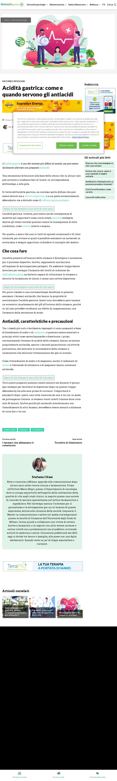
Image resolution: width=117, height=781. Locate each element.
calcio (5, 365)
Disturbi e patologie (19, 20)
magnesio (39, 332)
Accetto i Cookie (89, 145)
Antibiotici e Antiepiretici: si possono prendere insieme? (99, 182)
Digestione (9, 430)
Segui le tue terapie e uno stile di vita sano (28, 208)
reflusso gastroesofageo (55, 200)
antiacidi (44, 167)
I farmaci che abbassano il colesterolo (18, 444)
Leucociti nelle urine (96, 197)
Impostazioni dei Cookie (30, 145)
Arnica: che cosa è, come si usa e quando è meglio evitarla (98, 173)
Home (7, 20)
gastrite (56, 217)
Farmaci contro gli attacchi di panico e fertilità (42, 612)
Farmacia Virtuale (14, 603)
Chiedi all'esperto (41, 605)
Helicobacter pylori (12, 274)
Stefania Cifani (42, 476)
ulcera (26, 226)
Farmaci (24, 430)
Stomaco (37, 430)
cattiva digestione (35, 196)
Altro (62, 608)
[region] (58, 133)
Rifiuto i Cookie (66, 145)
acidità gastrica (12, 163)
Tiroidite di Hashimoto (68, 442)
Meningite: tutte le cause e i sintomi (69, 613)
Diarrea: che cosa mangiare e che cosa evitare (99, 164)
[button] (111, 4)
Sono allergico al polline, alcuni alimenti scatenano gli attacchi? (15, 611)
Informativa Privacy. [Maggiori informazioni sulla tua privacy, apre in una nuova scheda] (80, 137)
